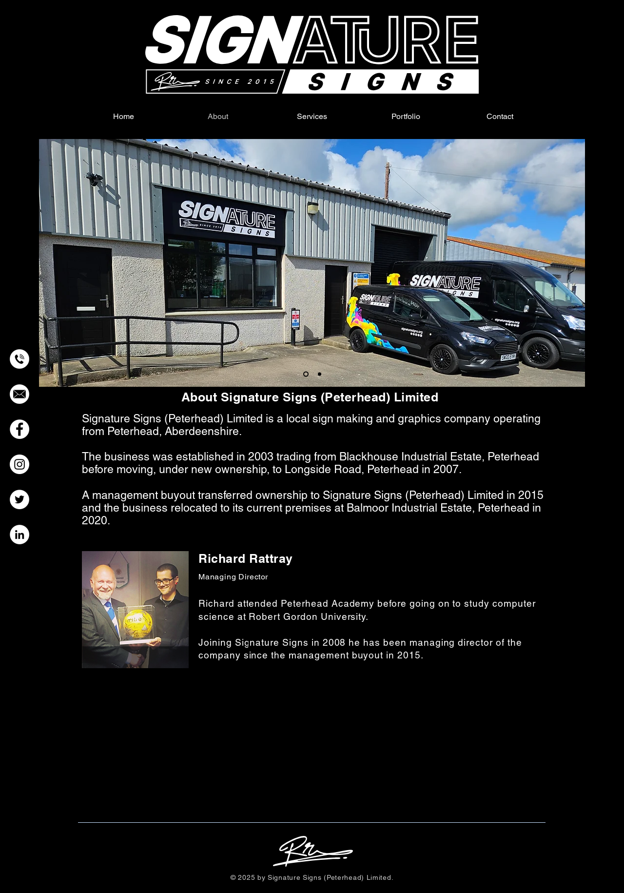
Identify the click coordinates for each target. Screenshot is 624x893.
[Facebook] (19, 429)
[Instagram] (19, 464)
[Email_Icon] (19, 394)
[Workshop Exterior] (306, 374)
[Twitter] (19, 499)
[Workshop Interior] (319, 374)
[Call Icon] (19, 359)
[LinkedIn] (19, 534)
